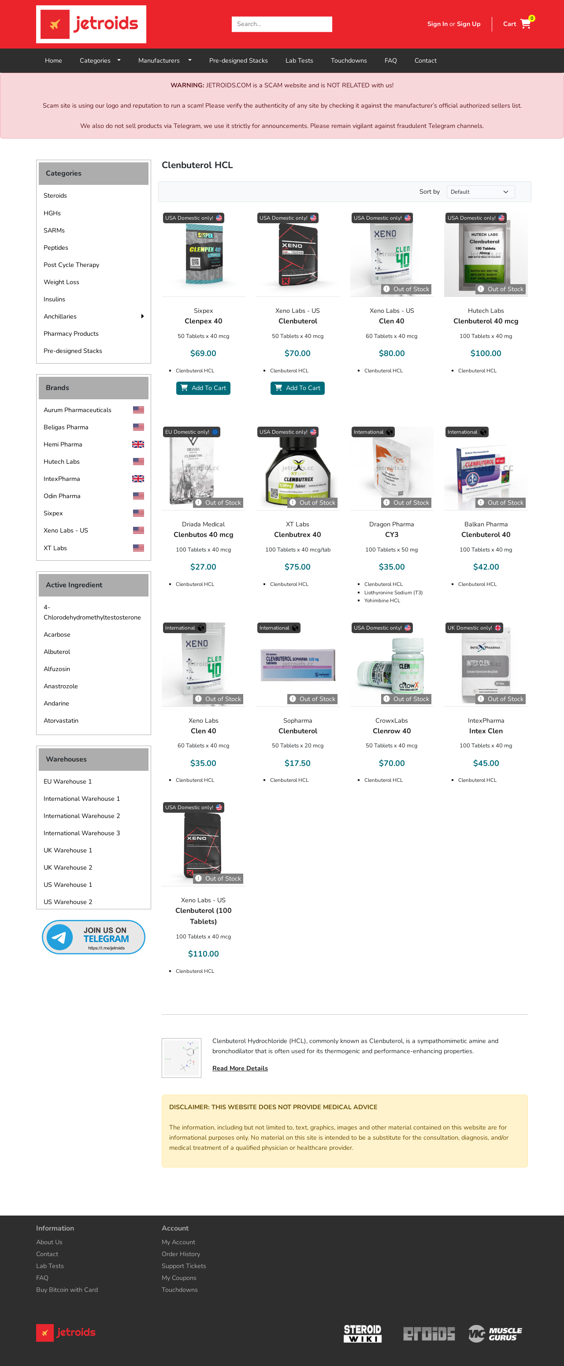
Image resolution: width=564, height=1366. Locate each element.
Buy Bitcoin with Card (67, 1289)
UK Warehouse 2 (68, 867)
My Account (178, 1242)
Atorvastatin (61, 720)
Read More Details (240, 1068)
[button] (142, 316)
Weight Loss (61, 282)
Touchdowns (349, 60)
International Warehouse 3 (82, 833)
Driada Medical (203, 524)
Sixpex (53, 513)
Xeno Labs (204, 720)
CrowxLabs (391, 720)
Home (53, 60)
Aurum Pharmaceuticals (77, 409)
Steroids (55, 195)
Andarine (56, 703)
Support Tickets (184, 1265)
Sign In (437, 23)
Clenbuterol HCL (195, 370)
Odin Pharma (62, 496)
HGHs (52, 213)
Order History (181, 1254)
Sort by (429, 191)
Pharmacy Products (71, 333)
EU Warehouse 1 (68, 781)
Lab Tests (299, 60)
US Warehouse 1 (68, 884)
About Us (49, 1242)
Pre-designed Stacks (238, 60)
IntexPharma (62, 478)
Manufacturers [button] (160, 60)
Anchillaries (60, 316)
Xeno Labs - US (66, 530)
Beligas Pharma (66, 427)
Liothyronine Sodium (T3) (393, 592)
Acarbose (57, 634)
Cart (517, 23)
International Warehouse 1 (82, 798)
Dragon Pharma (391, 524)
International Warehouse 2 (82, 815)
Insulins (54, 299)
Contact (426, 60)
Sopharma (297, 720)
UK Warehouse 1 (68, 850)
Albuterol (57, 651)
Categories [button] (95, 60)
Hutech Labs (62, 461)
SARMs (54, 230)
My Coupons (179, 1277)
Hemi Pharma (63, 444)
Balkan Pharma (486, 524)
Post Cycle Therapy (71, 264)
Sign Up (469, 23)
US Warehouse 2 (68, 901)
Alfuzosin (57, 668)
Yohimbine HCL (382, 600)
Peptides (56, 247)
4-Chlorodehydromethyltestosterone (92, 612)
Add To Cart (203, 387)
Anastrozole (61, 686)
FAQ (391, 60)
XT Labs (55, 548)
